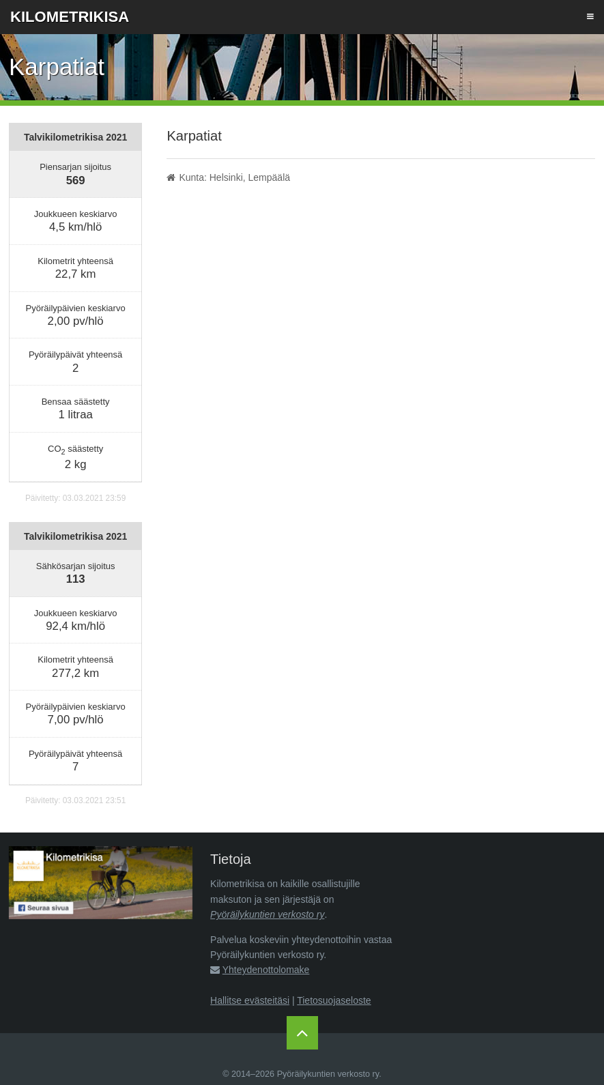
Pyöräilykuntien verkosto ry (267, 914)
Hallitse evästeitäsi (249, 1000)
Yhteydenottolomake (266, 969)
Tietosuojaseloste (334, 1000)
